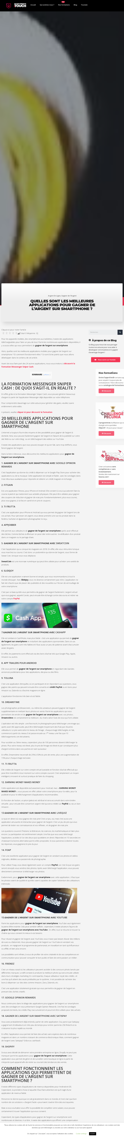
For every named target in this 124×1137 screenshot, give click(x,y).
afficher (46, 375)
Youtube (84, 5)
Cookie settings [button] (81, 1134)
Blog (75, 5)
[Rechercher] (120, 332)
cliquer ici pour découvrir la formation (34, 412)
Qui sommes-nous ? (47, 5)
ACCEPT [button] (92, 1133)
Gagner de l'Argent (69, 296)
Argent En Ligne (54, 296)
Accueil (33, 5)
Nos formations (64, 5)
